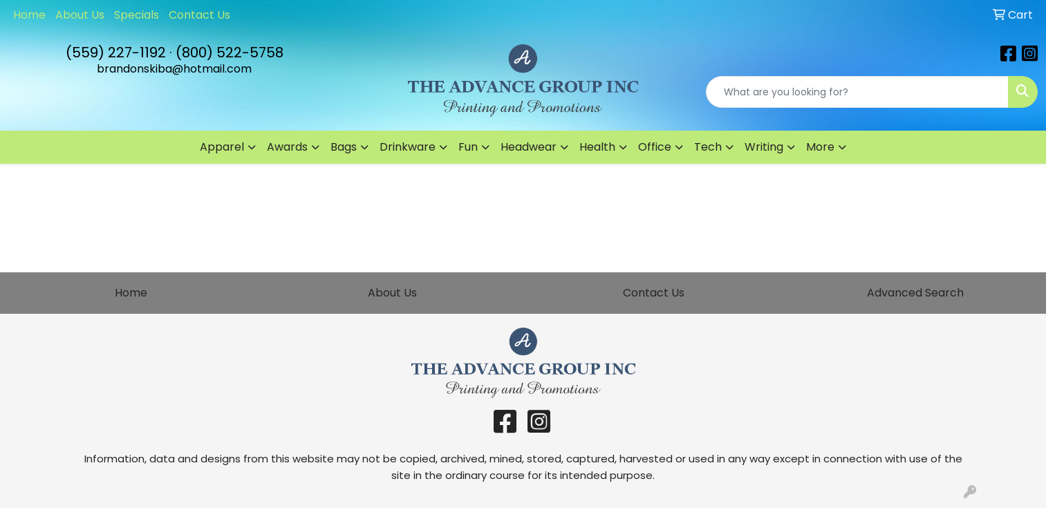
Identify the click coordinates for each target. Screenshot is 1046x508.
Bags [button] (343, 147)
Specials (136, 15)
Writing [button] (764, 147)
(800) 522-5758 (229, 52)
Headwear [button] (529, 147)
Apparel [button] (222, 147)
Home (29, 15)
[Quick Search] (857, 92)
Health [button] (597, 147)
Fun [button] (468, 147)
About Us (79, 15)
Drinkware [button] (408, 147)
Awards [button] (287, 147)
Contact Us (199, 15)
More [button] (820, 147)
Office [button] (654, 147)
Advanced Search (915, 293)
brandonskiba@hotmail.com (174, 69)
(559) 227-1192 (116, 52)
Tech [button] (708, 147)
